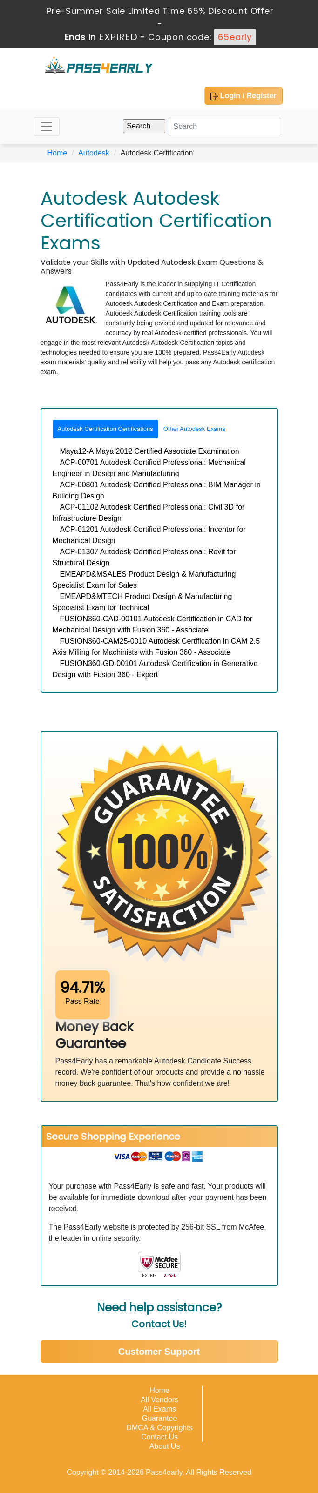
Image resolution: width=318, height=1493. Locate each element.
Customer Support (159, 1351)
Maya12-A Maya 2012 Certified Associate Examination (149, 451)
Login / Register (243, 96)
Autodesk (93, 153)
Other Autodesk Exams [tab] (194, 428)
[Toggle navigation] (47, 126)
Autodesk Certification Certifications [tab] (105, 428)
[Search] (224, 126)
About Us (164, 1446)
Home (57, 153)
